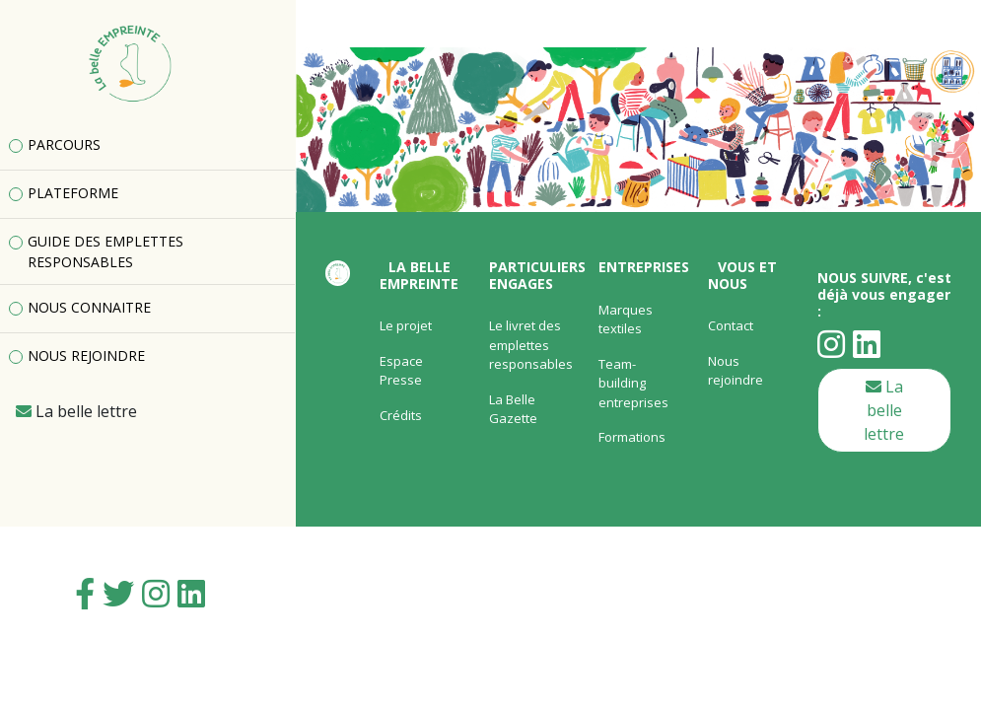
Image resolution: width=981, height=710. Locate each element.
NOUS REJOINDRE (86, 355)
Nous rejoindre (735, 371)
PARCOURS (64, 144)
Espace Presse (401, 371)
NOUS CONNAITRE (89, 307)
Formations (632, 437)
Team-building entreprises (633, 383)
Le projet (406, 325)
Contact (730, 325)
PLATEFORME (73, 192)
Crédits (401, 415)
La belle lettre (884, 410)
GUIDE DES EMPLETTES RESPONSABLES (105, 251)
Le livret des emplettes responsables (531, 345)
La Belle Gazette (513, 409)
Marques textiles (625, 319)
